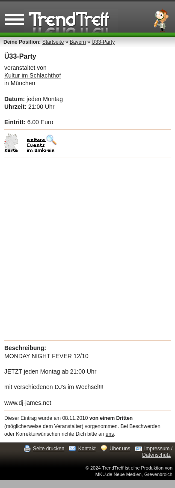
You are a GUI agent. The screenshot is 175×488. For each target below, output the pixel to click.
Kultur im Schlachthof (32, 75)
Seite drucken (48, 449)
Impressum (156, 449)
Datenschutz (156, 455)
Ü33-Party (103, 42)
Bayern (78, 42)
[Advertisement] (87, 249)
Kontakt (87, 449)
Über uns (120, 449)
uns (110, 434)
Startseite (53, 42)
